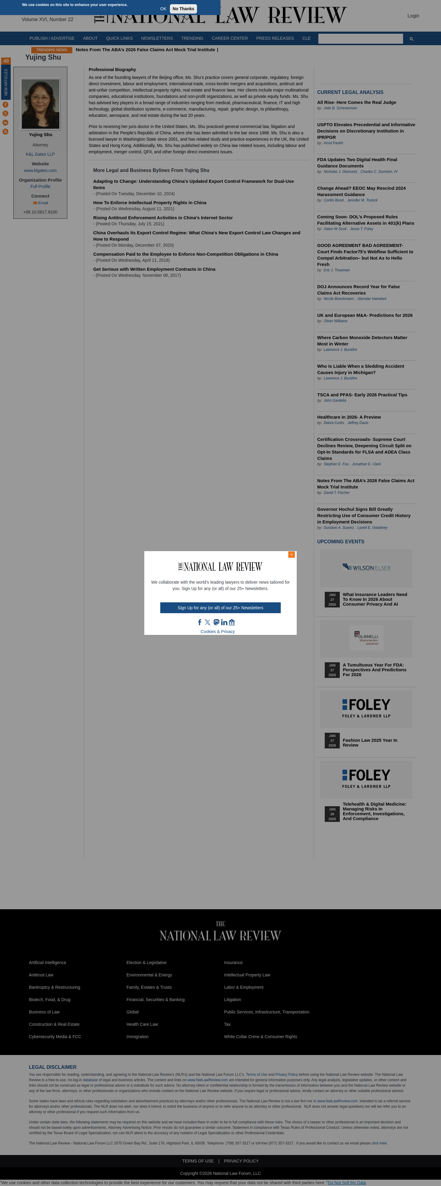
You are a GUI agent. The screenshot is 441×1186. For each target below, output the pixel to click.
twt (208, 622)
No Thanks (183, 8)
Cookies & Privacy (218, 631)
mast (216, 622)
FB (200, 622)
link (224, 622)
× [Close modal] (291, 554)
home (232, 622)
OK (163, 8)
